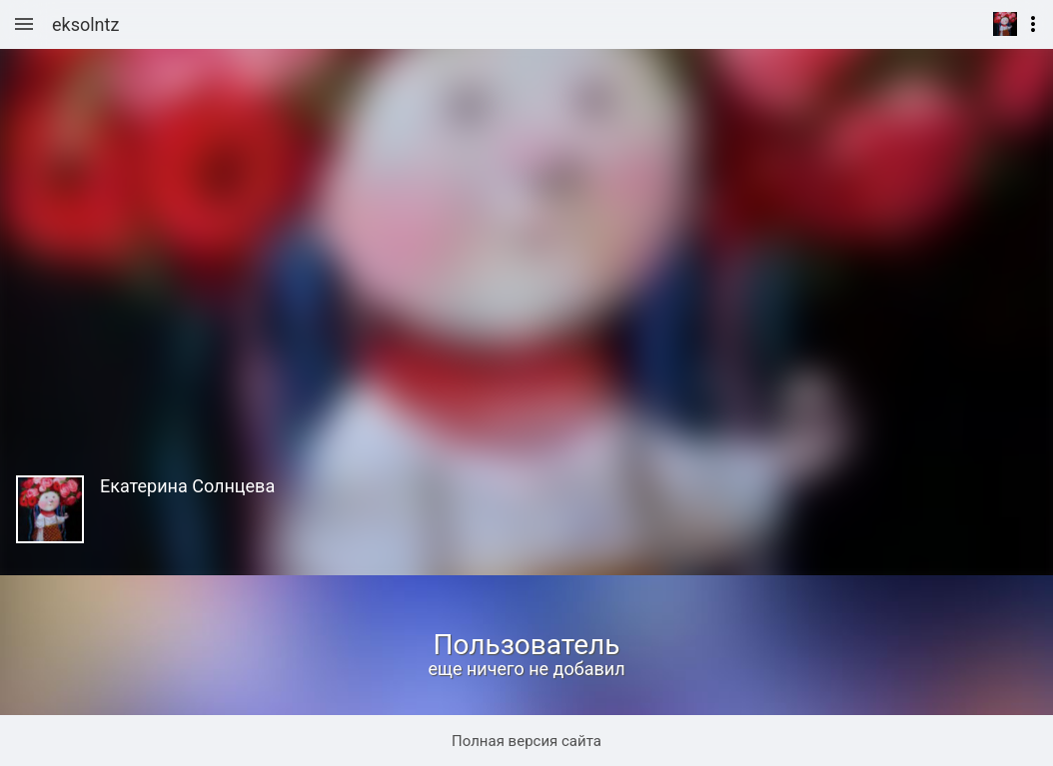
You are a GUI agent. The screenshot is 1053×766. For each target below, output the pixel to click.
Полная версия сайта (526, 741)
